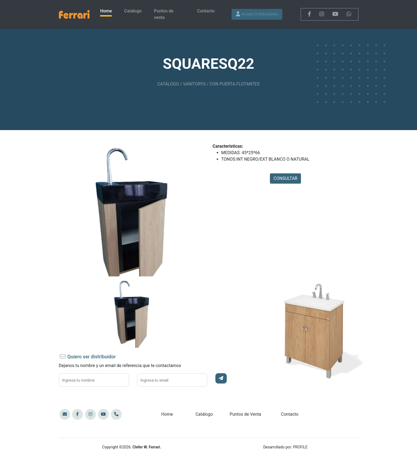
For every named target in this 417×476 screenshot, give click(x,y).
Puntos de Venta (245, 414)
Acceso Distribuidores (257, 14)
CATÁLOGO (168, 84)
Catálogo (132, 11)
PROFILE (300, 447)
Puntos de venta (164, 14)
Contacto (206, 11)
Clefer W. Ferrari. (147, 447)
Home (106, 11)
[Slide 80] (131, 277)
